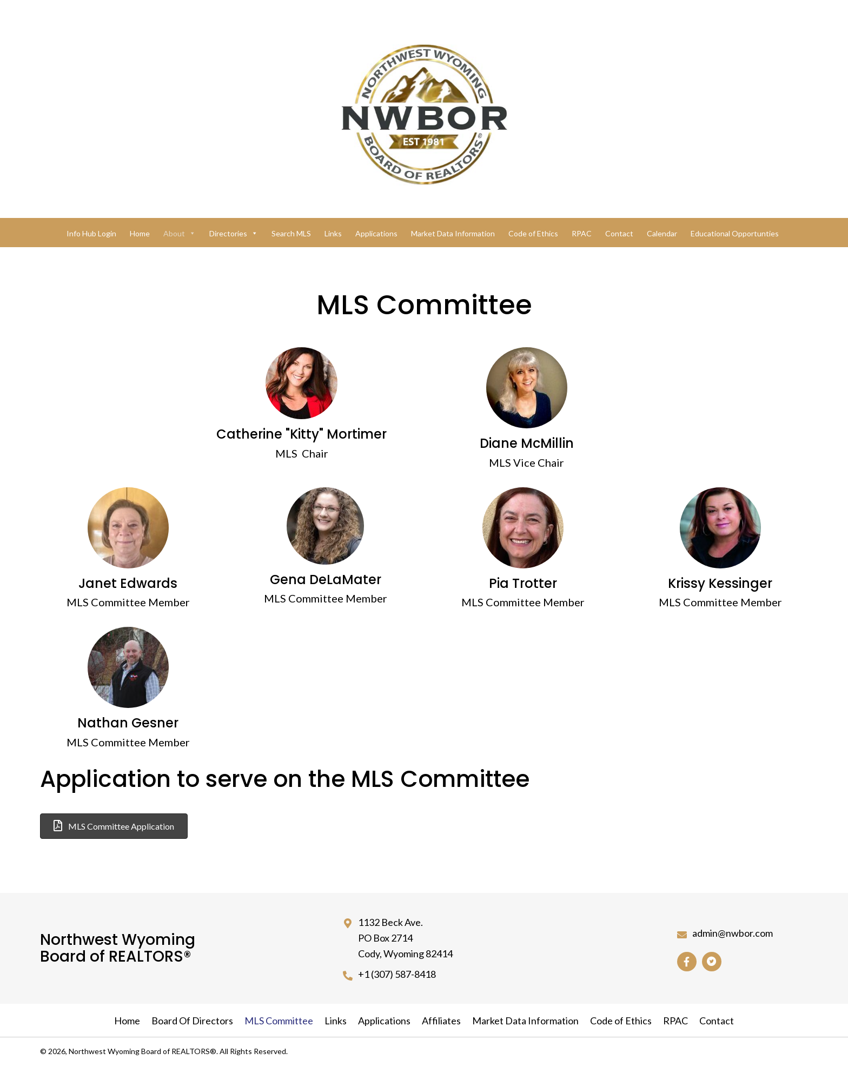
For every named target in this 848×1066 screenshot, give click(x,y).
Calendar (662, 233)
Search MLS (291, 233)
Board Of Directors (192, 1021)
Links (333, 233)
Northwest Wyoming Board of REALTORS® (117, 948)
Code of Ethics (533, 233)
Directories (233, 233)
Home (140, 233)
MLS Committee (278, 1021)
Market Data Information (453, 233)
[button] (114, 826)
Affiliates (441, 1021)
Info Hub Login (91, 233)
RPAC (582, 233)
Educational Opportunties (735, 233)
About (179, 233)
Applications (376, 233)
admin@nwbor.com (732, 933)
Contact (619, 233)
